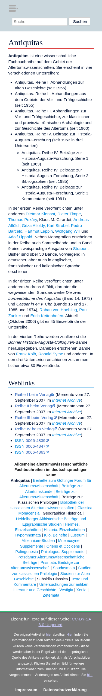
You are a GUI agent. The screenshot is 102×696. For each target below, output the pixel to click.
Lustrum (77, 535)
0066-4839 (35, 440)
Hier (70, 634)
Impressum (26, 689)
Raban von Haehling (58, 309)
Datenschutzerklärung (65, 689)
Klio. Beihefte (55, 535)
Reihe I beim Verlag (33, 394)
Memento (65, 394)
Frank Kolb (26, 354)
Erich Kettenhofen (46, 315)
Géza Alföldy (33, 225)
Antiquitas (20, 480)
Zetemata (51, 595)
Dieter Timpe (69, 214)
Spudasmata (64, 568)
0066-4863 (35, 452)
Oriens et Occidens (63, 546)
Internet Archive (66, 400)
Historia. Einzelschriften (64, 530)
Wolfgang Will (68, 231)
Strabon (80, 248)
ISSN (19, 440)
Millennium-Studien (38, 540)
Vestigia (66, 590)
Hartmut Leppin (38, 231)
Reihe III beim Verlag (34, 417)
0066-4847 (35, 446)
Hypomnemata (28, 535)
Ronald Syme (50, 354)
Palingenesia (27, 551)
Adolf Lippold (20, 237)
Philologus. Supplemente (63, 551)
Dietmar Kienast (40, 214)
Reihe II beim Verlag (33, 406)
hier (49, 634)
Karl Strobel (58, 225)
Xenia (81, 590)
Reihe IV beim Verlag (34, 429)
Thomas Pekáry (22, 219)
